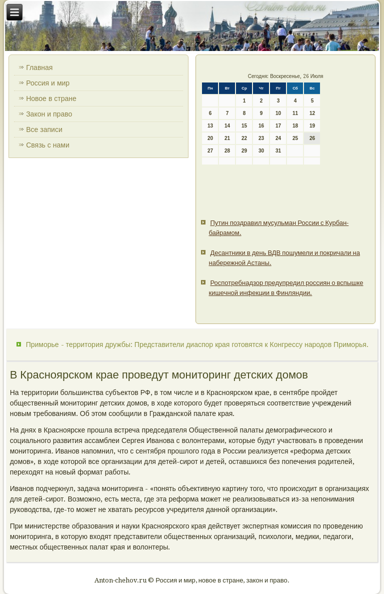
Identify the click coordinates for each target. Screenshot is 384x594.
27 (210, 151)
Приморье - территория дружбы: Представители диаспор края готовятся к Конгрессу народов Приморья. (197, 344)
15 (244, 125)
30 (261, 151)
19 (312, 125)
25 (295, 138)
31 (278, 151)
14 (227, 125)
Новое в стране (51, 98)
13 (210, 125)
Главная (39, 68)
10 (278, 113)
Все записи (44, 130)
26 (312, 138)
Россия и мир (48, 83)
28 (227, 151)
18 (295, 125)
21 (227, 138)
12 (312, 113)
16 (261, 125)
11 (295, 113)
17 (278, 125)
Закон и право (49, 114)
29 (244, 151)
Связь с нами (48, 145)
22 (244, 138)
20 (210, 138)
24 (278, 138)
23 (261, 138)
